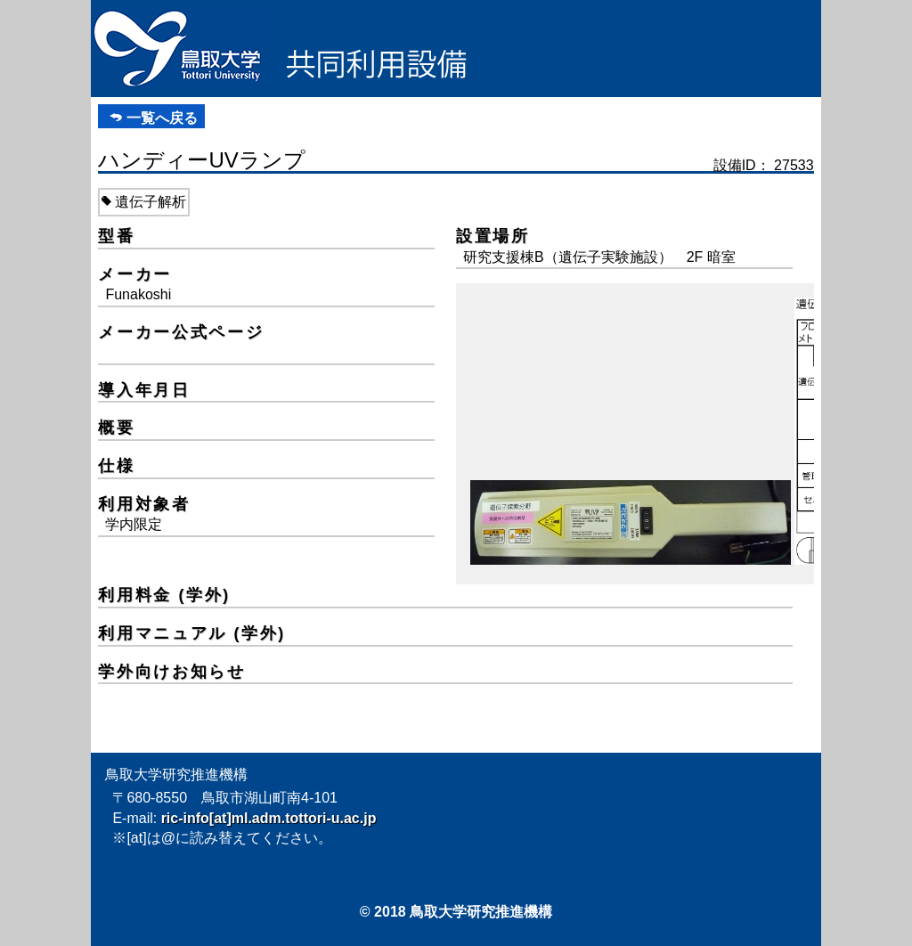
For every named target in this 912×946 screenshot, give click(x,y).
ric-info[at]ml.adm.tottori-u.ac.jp (269, 818)
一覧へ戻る (162, 118)
